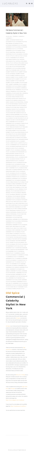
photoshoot (24, 199)
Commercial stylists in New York (14, 93)
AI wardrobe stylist (14, 57)
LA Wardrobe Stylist (14, 144)
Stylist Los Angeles (21, 235)
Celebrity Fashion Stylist (12, 71)
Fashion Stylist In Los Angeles (19, 105)
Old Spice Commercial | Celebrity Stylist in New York (16, 31)
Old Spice (13, 292)
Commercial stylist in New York (18, 91)
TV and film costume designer (17, 249)
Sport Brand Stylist (17, 226)
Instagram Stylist (14, 141)
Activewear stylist (10, 41)
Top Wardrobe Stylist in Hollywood (14, 246)
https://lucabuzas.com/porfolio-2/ (18, 406)
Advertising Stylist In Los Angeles (14, 54)
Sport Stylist (17, 228)
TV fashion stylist (21, 260)
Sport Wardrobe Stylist (18, 230)
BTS (24, 70)
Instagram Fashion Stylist (12, 139)
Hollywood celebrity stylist (13, 130)
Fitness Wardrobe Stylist (12, 125)
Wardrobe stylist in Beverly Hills (16, 278)
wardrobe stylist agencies (12, 267)
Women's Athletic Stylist (18, 288)
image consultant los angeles (13, 137)
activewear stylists (18, 43)
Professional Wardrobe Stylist (13, 219)
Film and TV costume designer (17, 119)
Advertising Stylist (20, 52)
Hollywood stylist (10, 134)
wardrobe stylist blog (15, 270)
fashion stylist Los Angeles (18, 109)
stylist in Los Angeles (11, 235)
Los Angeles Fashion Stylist (16, 158)
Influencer (24, 137)
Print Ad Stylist (9, 201)
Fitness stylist (24, 123)
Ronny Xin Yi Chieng (20, 374)
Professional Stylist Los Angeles (14, 215)
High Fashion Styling (20, 128)
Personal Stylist (23, 189)
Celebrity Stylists (10, 82)
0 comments (9, 38)
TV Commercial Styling (22, 254)
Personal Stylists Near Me (14, 196)
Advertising (12, 52)
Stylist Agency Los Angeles (12, 233)
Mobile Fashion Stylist (15, 182)
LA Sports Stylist (22, 142)
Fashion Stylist (22, 98)
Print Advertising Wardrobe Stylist (14, 206)
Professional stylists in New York (14, 217)
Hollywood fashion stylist (21, 132)
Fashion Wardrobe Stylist (16, 114)
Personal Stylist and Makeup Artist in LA (16, 190)
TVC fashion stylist (19, 262)
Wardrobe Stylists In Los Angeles (14, 285)
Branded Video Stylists (17, 70)
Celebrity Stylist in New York (17, 80)
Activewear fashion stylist (16, 39)
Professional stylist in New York (18, 214)
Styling (23, 231)
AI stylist (12, 55)
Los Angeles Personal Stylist (19, 169)
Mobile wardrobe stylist (18, 183)
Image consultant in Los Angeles (18, 135)
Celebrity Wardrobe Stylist (15, 84)
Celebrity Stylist (14, 77)
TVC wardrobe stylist (15, 263)
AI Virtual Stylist (18, 55)
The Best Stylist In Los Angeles (17, 242)
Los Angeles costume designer (17, 151)
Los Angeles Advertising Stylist (17, 146)
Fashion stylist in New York (12, 107)
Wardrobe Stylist (22, 265)
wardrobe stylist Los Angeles (20, 283)
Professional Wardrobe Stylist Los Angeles (16, 224)
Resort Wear (9, 226)
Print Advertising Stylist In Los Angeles (18, 205)
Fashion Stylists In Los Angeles (13, 110)
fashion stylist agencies (12, 100)
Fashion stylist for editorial (17, 102)
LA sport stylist (13, 142)
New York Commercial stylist (17, 187)
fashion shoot (14, 98)
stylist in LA (22, 233)
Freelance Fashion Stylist (16, 126)
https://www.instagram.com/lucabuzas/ (15, 400)
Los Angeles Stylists (15, 173)
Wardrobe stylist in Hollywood (13, 279)
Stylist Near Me (9, 237)
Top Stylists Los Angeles (22, 244)
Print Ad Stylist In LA (19, 201)
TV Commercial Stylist (11, 256)
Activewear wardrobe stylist (13, 45)
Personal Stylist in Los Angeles (13, 192)
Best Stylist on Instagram (16, 66)
